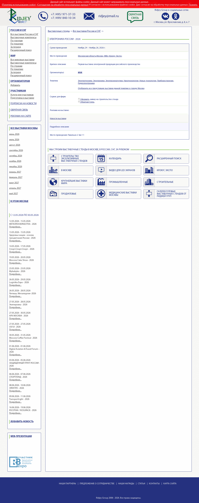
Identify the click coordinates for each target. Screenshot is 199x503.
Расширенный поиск (21, 50)
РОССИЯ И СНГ (18, 30)
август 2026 (14, 145)
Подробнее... (15, 227)
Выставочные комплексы (23, 37)
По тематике (16, 44)
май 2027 (13, 193)
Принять (193, 5)
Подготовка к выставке (22, 98)
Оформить (83, 99)
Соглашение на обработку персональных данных (63, 5)
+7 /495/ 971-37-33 (63, 14)
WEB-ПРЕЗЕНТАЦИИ (21, 436)
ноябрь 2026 (15, 161)
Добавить (15, 85)
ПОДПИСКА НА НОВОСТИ (23, 104)
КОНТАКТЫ (154, 484)
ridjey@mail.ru (108, 16)
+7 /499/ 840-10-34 (63, 18)
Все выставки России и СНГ (24, 34)
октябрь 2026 (15, 156)
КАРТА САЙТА (170, 484)
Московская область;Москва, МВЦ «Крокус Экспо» (100, 56)
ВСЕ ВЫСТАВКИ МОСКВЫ (24, 128)
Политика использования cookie (18, 5)
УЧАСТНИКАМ (18, 91)
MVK (80, 73)
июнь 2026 (14, 134)
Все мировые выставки (22, 60)
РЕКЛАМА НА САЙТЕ (20, 116)
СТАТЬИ (141, 484)
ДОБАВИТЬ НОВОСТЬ (22, 421)
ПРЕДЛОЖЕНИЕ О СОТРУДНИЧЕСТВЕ (97, 484)
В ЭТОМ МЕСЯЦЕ (19, 201)
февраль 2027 (15, 177)
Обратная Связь (86, 102)
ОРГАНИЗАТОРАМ (20, 81)
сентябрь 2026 (16, 150)
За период (15, 47)
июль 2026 (14, 140)
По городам (16, 41)
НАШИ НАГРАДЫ (126, 484)
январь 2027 (15, 172)
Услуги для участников (22, 95)
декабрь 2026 (15, 166)
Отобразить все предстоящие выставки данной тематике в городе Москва (111, 88)
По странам (16, 66)
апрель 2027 (15, 188)
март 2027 (14, 183)
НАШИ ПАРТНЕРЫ (67, 484)
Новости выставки (58, 119)
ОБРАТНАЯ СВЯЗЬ (19, 110)
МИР (13, 56)
